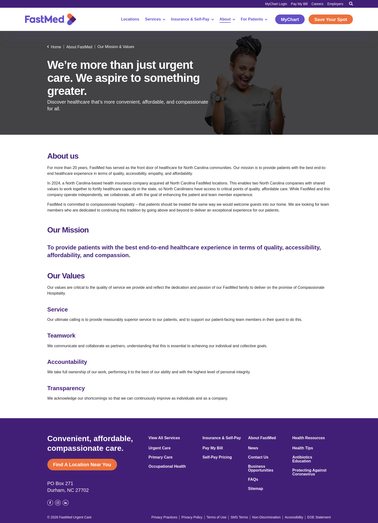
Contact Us (258, 457)
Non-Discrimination (266, 517)
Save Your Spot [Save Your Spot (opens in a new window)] (330, 19)
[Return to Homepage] (50, 19)
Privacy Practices (164, 517)
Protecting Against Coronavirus (309, 472)
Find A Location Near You (82, 464)
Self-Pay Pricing (217, 457)
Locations (130, 19)
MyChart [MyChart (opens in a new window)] (290, 19)
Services (155, 19)
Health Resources (308, 438)
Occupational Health (167, 466)
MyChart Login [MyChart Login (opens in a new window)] (276, 4)
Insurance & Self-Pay (192, 19)
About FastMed (262, 438)
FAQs (253, 479)
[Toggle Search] (351, 4)
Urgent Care (159, 448)
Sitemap (255, 489)
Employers (335, 4)
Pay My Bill (299, 4)
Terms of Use (216, 517)
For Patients (254, 19)
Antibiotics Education (302, 459)
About (227, 19)
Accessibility (294, 517)
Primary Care (160, 457)
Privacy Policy (191, 517)
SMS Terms (239, 517)
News (253, 448)
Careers (317, 4)
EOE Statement (319, 517)
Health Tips (302, 448)
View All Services (164, 438)
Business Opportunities (260, 468)
